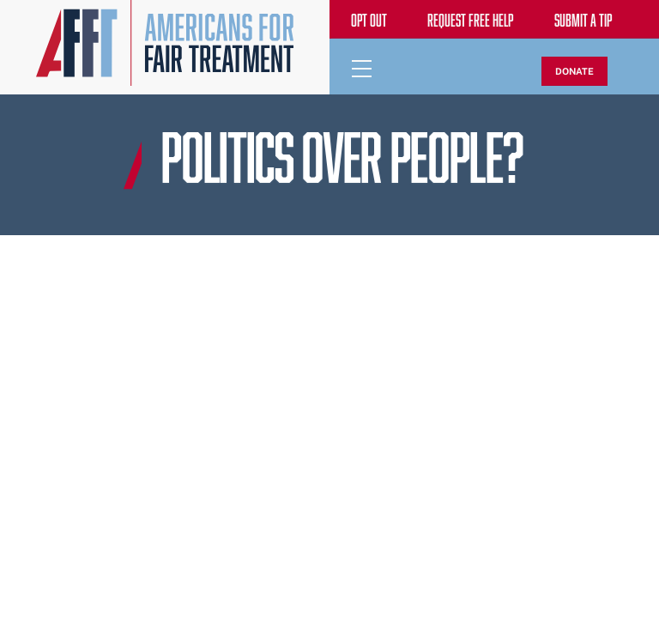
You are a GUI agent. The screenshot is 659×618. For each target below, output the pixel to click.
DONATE (574, 71)
